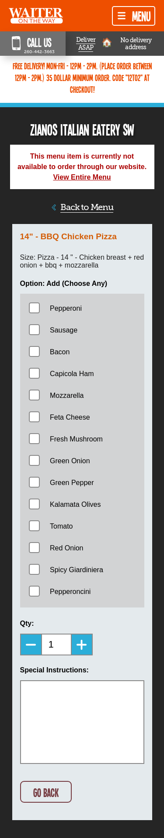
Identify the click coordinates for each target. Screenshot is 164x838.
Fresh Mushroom (76, 439)
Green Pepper (72, 482)
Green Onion (70, 461)
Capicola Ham (72, 373)
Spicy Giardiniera (76, 569)
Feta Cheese (70, 417)
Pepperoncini (70, 591)
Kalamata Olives (75, 504)
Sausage (63, 330)
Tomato (61, 526)
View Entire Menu (82, 177)
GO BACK (46, 792)
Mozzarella (67, 395)
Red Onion (67, 548)
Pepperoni (66, 308)
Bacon (60, 352)
